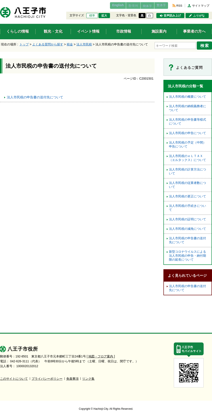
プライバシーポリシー (47, 377)
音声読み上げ (172, 15)
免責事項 (72, 377)
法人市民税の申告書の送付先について (35, 96)
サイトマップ (200, 5)
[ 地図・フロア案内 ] (101, 355)
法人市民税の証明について (187, 218)
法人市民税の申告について (187, 131)
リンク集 (88, 377)
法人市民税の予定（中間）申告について (187, 143)
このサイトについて (14, 377)
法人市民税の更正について (187, 195)
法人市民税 (84, 44)
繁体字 (159, 5)
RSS (179, 5)
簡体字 (142, 6)
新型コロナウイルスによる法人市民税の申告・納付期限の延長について (187, 254)
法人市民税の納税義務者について (187, 106)
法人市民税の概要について (187, 95)
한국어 (124, 5)
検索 (206, 45)
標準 (92, 15)
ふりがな (199, 15)
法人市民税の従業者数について (187, 183)
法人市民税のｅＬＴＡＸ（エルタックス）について (187, 156)
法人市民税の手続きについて (187, 206)
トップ (24, 44)
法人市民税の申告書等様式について (187, 120)
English (106, 5)
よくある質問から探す (47, 44)
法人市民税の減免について (187, 227)
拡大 (104, 15)
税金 (70, 44)
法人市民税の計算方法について (187, 170)
